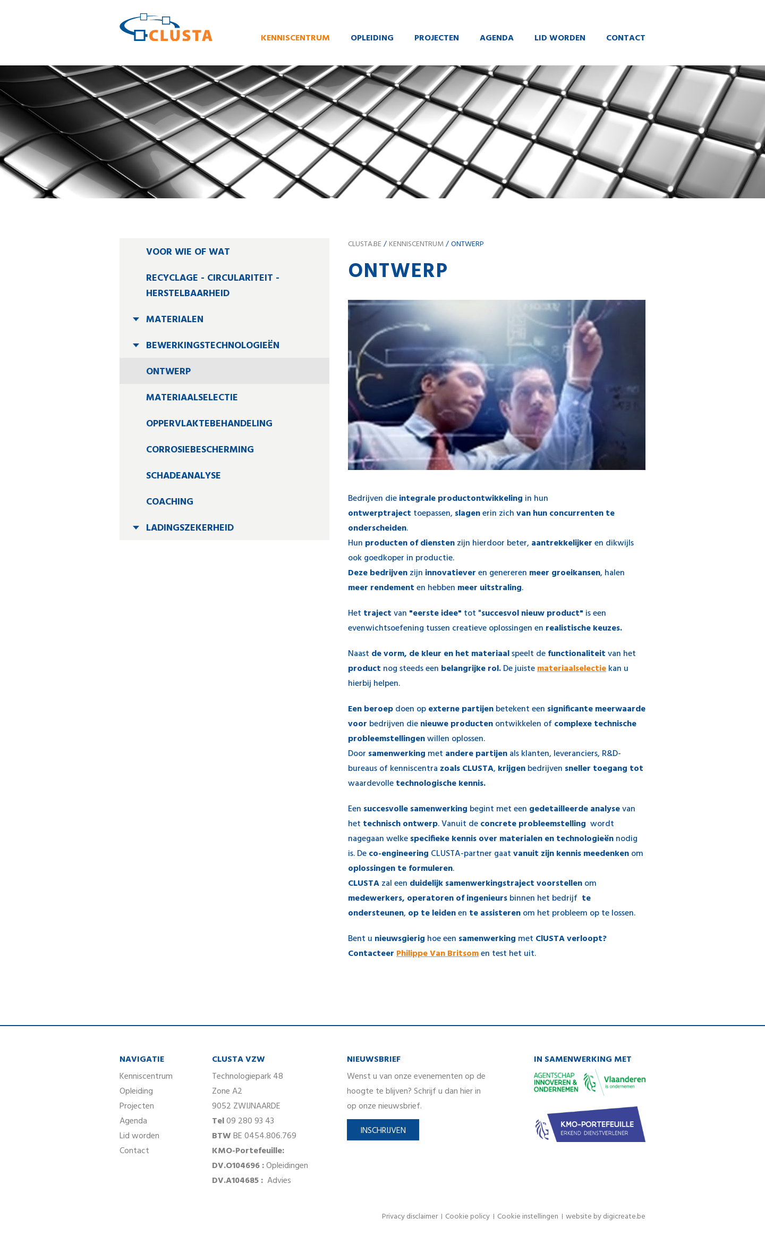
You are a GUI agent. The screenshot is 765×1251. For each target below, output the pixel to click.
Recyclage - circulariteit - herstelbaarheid (212, 287)
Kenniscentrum (295, 39)
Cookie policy (467, 1218)
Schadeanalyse (183, 477)
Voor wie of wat (188, 253)
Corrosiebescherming (200, 451)
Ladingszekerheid (190, 529)
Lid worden (559, 39)
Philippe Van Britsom (437, 955)
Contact (625, 39)
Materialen (174, 321)
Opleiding (372, 39)
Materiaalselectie (192, 399)
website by (605, 1218)
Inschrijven (383, 1132)
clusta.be (364, 245)
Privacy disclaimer (410, 1218)
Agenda (497, 39)
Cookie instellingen (527, 1218)
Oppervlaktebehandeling (209, 425)
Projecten (436, 39)
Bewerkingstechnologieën (212, 347)
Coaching (169, 503)
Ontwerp (168, 373)
